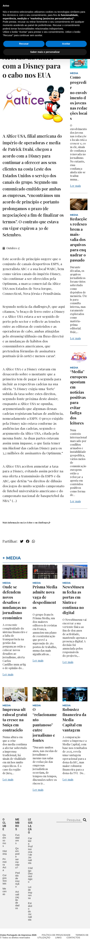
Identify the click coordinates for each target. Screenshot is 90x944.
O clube (4, 824)
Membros (40, 25)
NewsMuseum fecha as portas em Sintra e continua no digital (73, 599)
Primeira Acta (4, 865)
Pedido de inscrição (17, 880)
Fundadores (17, 839)
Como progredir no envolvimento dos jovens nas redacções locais (78, 98)
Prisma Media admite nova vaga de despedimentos (45, 597)
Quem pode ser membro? (17, 858)
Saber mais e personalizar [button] (45, 937)
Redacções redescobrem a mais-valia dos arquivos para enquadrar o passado (78, 239)
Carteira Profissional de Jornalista (30, 850)
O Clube (21, 25)
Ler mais (75, 185)
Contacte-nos (74, 6)
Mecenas (53, 32)
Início (7, 25)
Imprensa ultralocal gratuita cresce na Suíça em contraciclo (15, 720)
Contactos (11, 40)
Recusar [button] (24, 929)
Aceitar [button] (66, 929)
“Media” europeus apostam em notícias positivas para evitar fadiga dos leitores (78, 397)
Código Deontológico (30, 875)
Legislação (32, 32)
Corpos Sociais (5, 879)
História (5, 852)
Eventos (58, 25)
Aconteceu (11, 32)
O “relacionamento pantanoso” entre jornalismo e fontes (45, 725)
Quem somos (4, 840)
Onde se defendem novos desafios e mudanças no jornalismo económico (14, 602)
